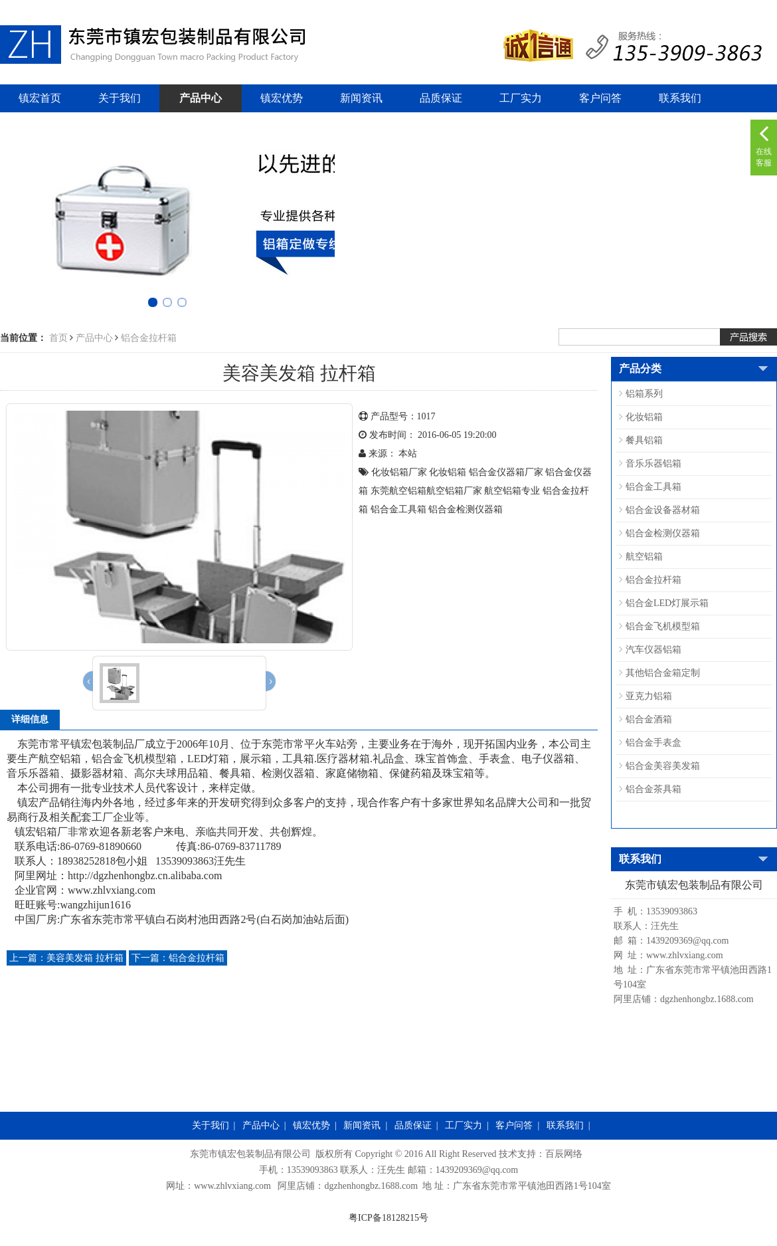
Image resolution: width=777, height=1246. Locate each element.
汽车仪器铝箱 (653, 650)
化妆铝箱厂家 (399, 472)
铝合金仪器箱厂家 (506, 472)
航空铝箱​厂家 (454, 491)
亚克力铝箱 (649, 696)
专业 (530, 491)
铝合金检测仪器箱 (465, 509)
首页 (58, 338)
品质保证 (441, 98)
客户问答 (600, 98)
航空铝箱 (644, 557)
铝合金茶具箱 (653, 789)
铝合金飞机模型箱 (663, 626)
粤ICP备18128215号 (388, 1218)
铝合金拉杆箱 (149, 338)
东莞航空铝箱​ (398, 491)
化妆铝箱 (447, 472)
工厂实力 (520, 98)
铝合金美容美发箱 (663, 766)
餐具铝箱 (644, 440)
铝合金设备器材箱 (663, 510)
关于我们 (119, 98)
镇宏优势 (281, 98)
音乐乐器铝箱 (653, 463)
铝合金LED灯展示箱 (667, 603)
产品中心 (200, 98)
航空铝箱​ (502, 491)
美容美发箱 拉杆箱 (66, 958)
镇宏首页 (40, 98)
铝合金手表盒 (653, 743)
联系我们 (680, 98)
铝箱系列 (644, 394)
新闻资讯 (361, 98)
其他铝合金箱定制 (663, 673)
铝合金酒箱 (649, 719)
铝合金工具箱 (398, 509)
